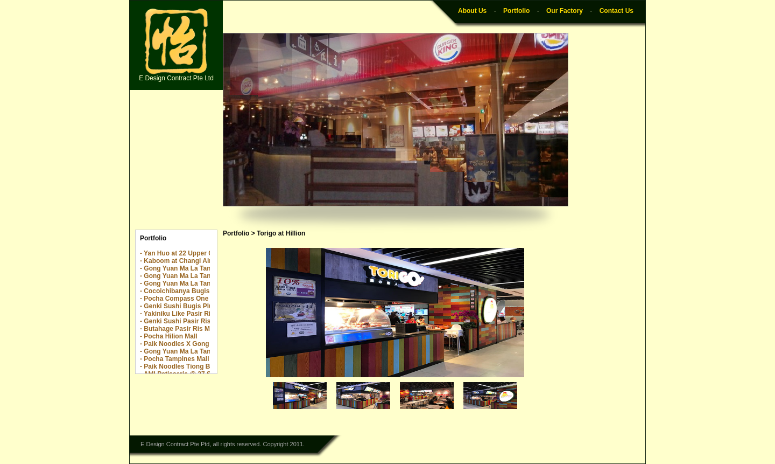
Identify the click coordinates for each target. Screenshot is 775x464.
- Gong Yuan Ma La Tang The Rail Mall (198, 276)
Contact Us (616, 11)
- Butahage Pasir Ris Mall (178, 329)
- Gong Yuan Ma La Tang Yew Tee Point (199, 283)
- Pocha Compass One (174, 298)
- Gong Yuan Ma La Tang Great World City (203, 351)
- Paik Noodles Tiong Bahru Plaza (191, 366)
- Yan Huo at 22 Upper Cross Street (193, 253)
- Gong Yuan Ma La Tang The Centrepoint (203, 268)
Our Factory (564, 11)
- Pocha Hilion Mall (169, 336)
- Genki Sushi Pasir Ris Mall (182, 321)
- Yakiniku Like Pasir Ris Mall (184, 313)
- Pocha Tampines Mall (174, 359)
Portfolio (516, 11)
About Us (472, 11)
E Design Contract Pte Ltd (176, 45)
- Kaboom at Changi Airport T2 (187, 261)
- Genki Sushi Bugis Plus (178, 306)
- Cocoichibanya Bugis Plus (182, 291)
